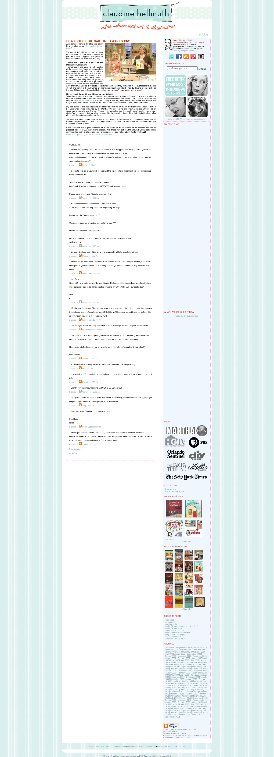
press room (151, 746)
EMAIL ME (171, 489)
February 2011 (184, 687)
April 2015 (196, 715)
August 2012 (185, 698)
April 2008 (186, 666)
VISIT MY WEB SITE (176, 491)
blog (159, 746)
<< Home (73, 453)
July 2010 (174, 683)
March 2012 (175, 696)
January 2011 (170, 687)
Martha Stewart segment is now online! (181, 626)
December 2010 (200, 685)
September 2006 (194, 654)
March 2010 (175, 681)
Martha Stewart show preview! (177, 632)
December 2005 (171, 650)
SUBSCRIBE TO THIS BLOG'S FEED (179, 730)
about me (167, 746)
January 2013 (170, 702)
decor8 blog (77, 69)
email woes (169, 620)
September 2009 (177, 677)
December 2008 (200, 671)
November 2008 (184, 671)
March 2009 (197, 673)
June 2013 (184, 704)
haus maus (87, 320)
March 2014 (175, 710)
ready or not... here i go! (175, 634)
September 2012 (199, 698)
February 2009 (184, 673)
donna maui (87, 273)
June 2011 (184, 690)
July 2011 (195, 690)
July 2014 (174, 713)
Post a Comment (76, 449)
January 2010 (191, 679)
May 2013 (174, 704)
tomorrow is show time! (174, 630)
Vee (83, 368)
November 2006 (184, 656)
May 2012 (196, 696)
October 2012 (170, 700)
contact (175, 746)
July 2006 (169, 654)
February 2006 (199, 650)
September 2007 (177, 662)
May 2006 (190, 652)
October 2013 (192, 706)
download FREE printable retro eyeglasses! (187, 119)
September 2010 (199, 683)
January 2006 (185, 650)
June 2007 (184, 660)
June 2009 (184, 675)
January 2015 (170, 715)
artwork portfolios (96, 746)
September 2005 (172, 648)
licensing (109, 746)
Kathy (84, 165)
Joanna (85, 444)
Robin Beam (87, 427)
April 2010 (186, 681)
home (182, 746)
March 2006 (170, 652)
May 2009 (174, 675)
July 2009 (195, 675)
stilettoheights (88, 330)
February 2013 (184, 702)
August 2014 (185, 713)
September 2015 (172, 717)
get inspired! (170, 622)
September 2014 (199, 713)
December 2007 (177, 664)
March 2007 (197, 658)
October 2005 (186, 648)
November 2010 (184, 685)
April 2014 (186, 710)
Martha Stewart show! (174, 628)
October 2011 (192, 692)
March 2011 (197, 687)
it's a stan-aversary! (173, 637)
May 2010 (196, 681)
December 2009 (177, 679)
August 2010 (185, 683)
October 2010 (170, 685)
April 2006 (180, 652)
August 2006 (179, 654)
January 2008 (191, 664)
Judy (84, 405)
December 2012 (200, 700)
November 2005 (200, 648)
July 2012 (174, 698)
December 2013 (177, 708)
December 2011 (177, 694)
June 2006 (200, 652)
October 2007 (192, 662)
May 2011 (174, 690)
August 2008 (185, 669)
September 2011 (177, 692)
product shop (120, 746)
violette (85, 359)
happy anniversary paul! (175, 639)
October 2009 (192, 677)
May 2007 (174, 660)
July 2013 (195, 704)
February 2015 (184, 715)
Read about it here (87, 100)
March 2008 (175, 666)
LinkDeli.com (170, 540)
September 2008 (199, 669)
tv (73, 134)
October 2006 (170, 656)
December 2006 (200, 656)
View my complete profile (183, 51)
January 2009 (170, 673)
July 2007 (195, 660)
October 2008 (170, 671)
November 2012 (184, 700)
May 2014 (196, 710)
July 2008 (174, 669)
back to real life (171, 624)
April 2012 (186, 696)
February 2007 (184, 658)
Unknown (86, 256)
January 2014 (191, 708)
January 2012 (191, 694)
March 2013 (197, 702)
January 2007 (170, 658)
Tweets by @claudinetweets (186, 316)
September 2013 (177, 706)
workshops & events (136, 746)
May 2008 (196, 666)
